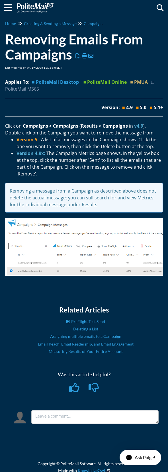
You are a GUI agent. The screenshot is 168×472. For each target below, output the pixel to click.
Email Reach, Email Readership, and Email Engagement (86, 344)
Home (10, 23)
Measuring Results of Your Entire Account (86, 351)
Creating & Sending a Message (50, 23)
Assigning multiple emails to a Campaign (85, 336)
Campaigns (93, 23)
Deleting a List (85, 328)
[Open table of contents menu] (10, 7)
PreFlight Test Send (85, 321)
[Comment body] (95, 417)
